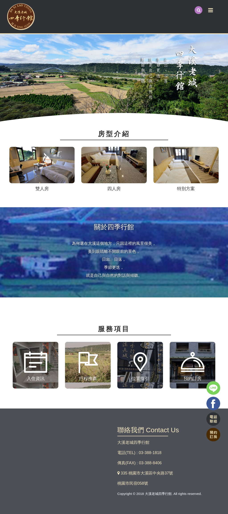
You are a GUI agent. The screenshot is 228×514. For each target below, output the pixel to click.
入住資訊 (36, 378)
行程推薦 (88, 378)
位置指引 (140, 378)
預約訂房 (193, 378)
